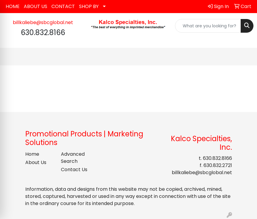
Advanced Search (73, 158)
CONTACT (63, 6)
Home (32, 154)
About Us (35, 162)
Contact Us (74, 169)
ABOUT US (35, 6)
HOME (13, 6)
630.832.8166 (217, 158)
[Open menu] (245, 57)
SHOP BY (89, 6)
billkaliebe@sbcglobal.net (43, 22)
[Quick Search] (208, 26)
